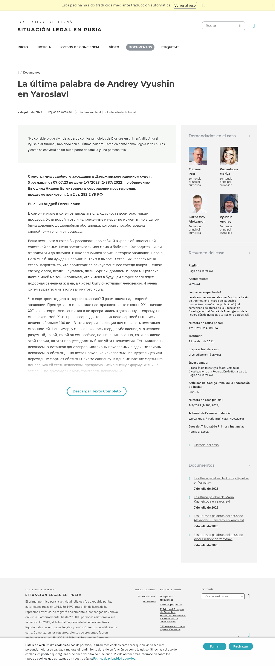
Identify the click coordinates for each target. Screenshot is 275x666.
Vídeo (114, 47)
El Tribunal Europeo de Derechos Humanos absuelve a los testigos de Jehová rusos (173, 615)
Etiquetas (170, 47)
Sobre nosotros (147, 596)
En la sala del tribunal (121, 112)
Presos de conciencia (79, 47)
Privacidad (149, 601)
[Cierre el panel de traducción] (271, 5)
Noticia (44, 47)
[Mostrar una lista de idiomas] (203, 5)
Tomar (215, 646)
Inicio (23, 47)
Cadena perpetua (171, 604)
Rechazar (240, 646)
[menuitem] (23, 47)
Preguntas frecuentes (166, 598)
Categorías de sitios (216, 596)
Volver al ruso (185, 5)
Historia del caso (206, 445)
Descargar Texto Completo (97, 391)
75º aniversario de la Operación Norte (172, 628)
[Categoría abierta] (249, 596)
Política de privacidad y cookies (114, 658)
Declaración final (90, 112)
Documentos (140, 47)
